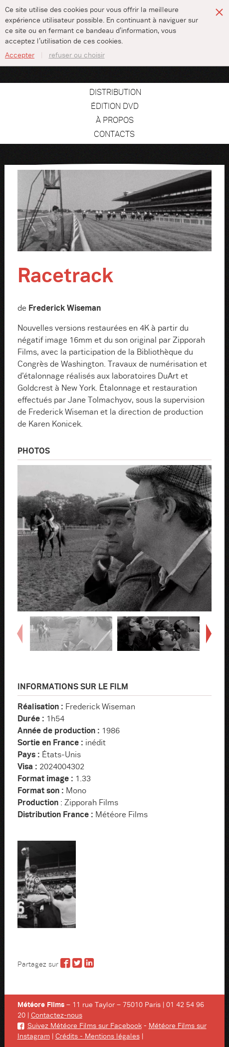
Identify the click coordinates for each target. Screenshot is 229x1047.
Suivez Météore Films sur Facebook (79, 1026)
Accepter (19, 55)
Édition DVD (115, 106)
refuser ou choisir (77, 55)
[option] (114, 538)
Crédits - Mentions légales (97, 1036)
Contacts (114, 134)
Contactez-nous (56, 1015)
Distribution (115, 92)
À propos (115, 120)
